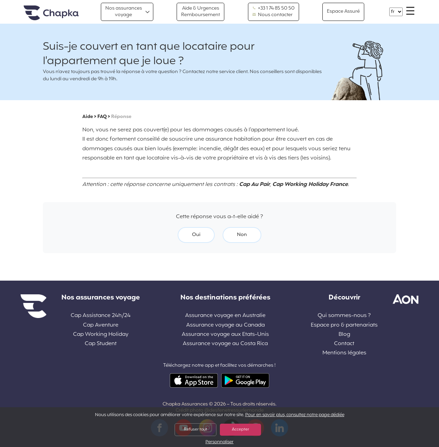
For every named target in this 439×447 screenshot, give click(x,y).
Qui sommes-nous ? (344, 315)
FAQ (102, 116)
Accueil (51, 13)
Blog (344, 334)
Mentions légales (344, 353)
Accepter (240, 429)
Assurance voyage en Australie (225, 315)
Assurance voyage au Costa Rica (225, 344)
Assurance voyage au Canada (225, 325)
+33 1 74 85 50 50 (273, 8)
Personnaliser (219, 442)
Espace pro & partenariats (344, 325)
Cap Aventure (100, 325)
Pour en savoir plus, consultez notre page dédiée (294, 415)
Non (242, 234)
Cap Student (101, 344)
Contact (344, 344)
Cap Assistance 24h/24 (101, 315)
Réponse (121, 116)
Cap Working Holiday (100, 334)
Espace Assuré (343, 11)
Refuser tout (195, 429)
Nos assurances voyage (123, 11)
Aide (87, 116)
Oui (196, 234)
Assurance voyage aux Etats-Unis (225, 334)
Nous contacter (272, 15)
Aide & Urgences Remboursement (200, 11)
